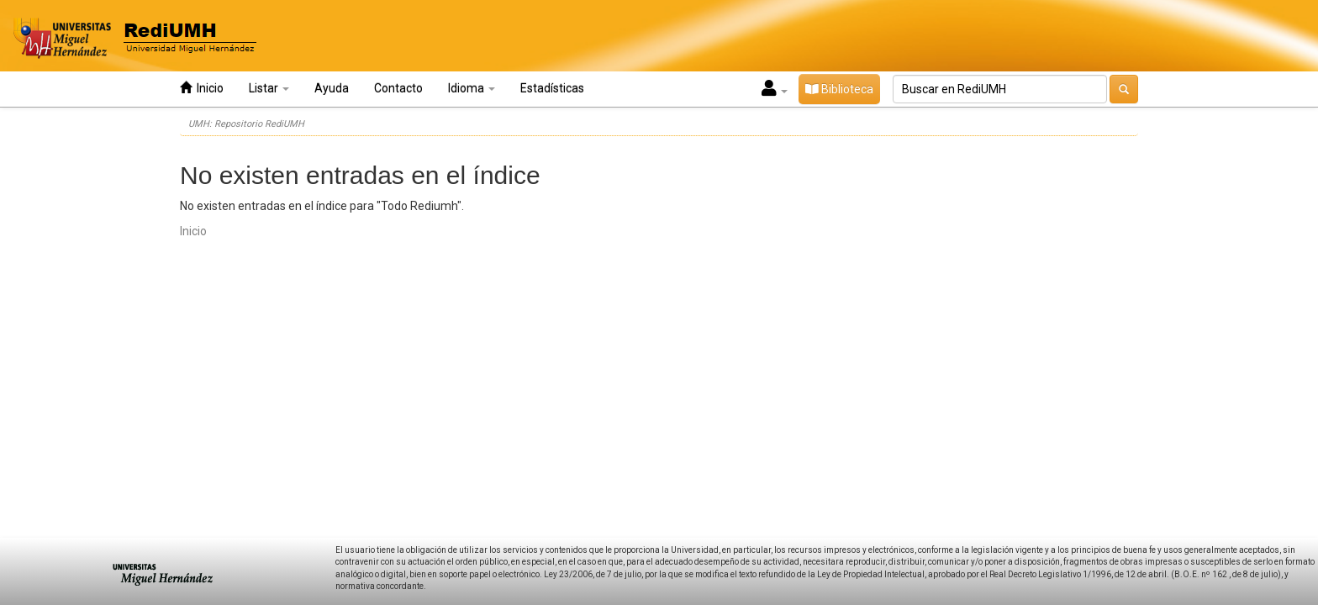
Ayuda (331, 88)
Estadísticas (552, 88)
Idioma (471, 88)
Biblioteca (839, 89)
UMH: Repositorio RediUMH (246, 123)
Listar (269, 88)
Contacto (398, 88)
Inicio (202, 88)
